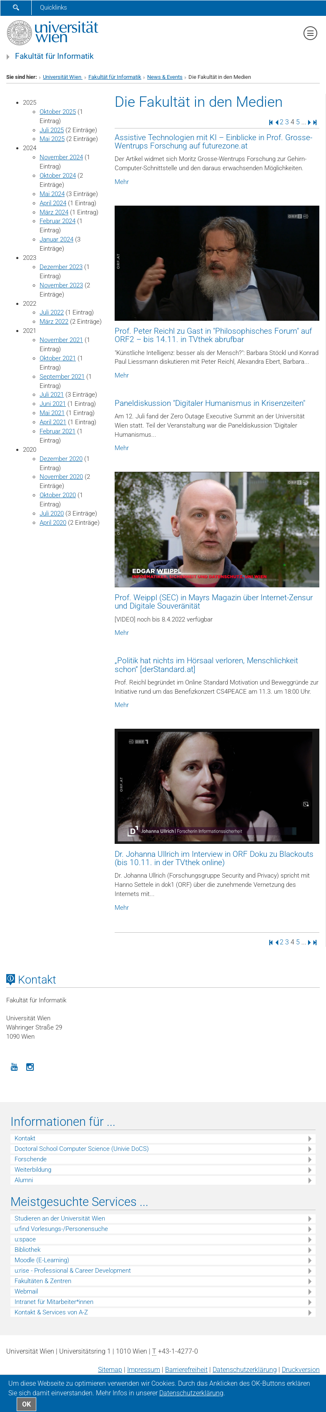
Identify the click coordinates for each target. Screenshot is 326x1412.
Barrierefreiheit (186, 1370)
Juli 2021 (52, 394)
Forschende (31, 1159)
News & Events (165, 77)
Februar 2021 (57, 431)
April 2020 (53, 522)
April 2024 (53, 203)
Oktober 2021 (58, 358)
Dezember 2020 (61, 459)
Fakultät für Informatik (54, 56)
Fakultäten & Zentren (43, 1281)
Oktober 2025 (58, 112)
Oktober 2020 (58, 495)
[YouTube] (14, 1066)
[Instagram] (30, 1066)
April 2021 (53, 422)
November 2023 (61, 285)
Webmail (26, 1291)
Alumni (24, 1180)
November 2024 (61, 157)
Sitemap (110, 1370)
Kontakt (25, 1138)
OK (26, 1404)
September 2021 (62, 376)
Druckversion (301, 1370)
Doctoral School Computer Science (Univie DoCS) (82, 1149)
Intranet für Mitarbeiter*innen (54, 1302)
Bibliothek (27, 1249)
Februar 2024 (57, 221)
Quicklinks (53, 7)
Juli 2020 (52, 513)
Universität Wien (63, 77)
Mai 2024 (52, 194)
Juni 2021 (53, 404)
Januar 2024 (56, 239)
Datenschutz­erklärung (245, 1370)
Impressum (143, 1370)
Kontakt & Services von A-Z (51, 1312)
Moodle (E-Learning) (42, 1260)
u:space (25, 1239)
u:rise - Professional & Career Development (73, 1270)
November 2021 (61, 340)
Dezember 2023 (61, 267)
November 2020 (61, 477)
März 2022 (54, 321)
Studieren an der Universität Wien (60, 1218)
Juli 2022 (52, 312)
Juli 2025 (52, 130)
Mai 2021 (52, 413)
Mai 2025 (52, 139)
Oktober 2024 (58, 175)
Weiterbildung (33, 1169)
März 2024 (54, 212)
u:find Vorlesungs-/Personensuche (61, 1229)
